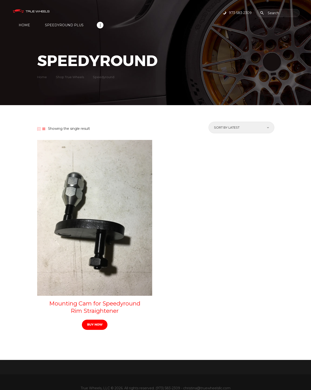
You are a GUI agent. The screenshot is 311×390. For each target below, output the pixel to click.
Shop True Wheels (70, 65)
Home (42, 65)
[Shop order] (241, 115)
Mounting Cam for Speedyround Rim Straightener (95, 294)
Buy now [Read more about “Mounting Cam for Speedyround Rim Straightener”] (94, 312)
